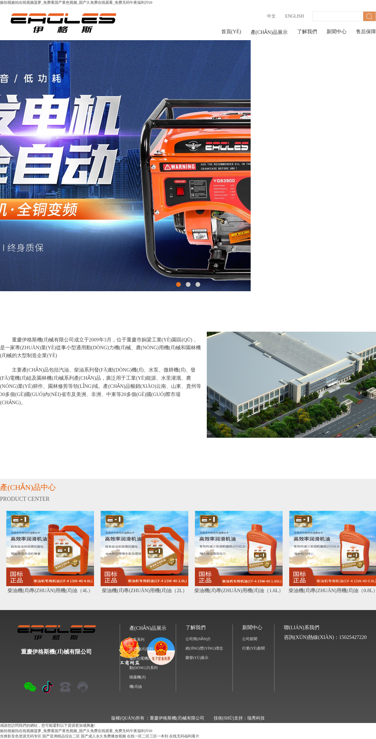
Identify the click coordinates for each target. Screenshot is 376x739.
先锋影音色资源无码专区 (20, 736)
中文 (271, 16)
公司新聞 (249, 639)
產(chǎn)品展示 (269, 32)
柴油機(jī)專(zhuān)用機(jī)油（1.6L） (239, 590)
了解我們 (307, 31)
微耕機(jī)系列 (141, 649)
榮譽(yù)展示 (196, 658)
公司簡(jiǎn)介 (198, 639)
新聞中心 (336, 31)
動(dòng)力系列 (143, 668)
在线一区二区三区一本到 (147, 736)
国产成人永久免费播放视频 (103, 736)
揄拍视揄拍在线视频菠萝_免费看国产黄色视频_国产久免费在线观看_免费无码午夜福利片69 (76, 2)
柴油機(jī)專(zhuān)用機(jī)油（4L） (50, 590)
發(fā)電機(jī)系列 (145, 658)
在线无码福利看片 (184, 736)
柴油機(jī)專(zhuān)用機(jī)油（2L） (144, 590)
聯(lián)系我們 (301, 627)
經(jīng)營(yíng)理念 (204, 648)
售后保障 (366, 31)
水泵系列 (136, 639)
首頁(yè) (231, 31)
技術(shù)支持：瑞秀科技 (239, 718)
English (294, 16)
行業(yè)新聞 (253, 648)
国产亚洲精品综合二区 (61, 736)
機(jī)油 (135, 686)
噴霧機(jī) (137, 677)
